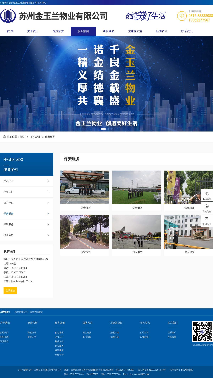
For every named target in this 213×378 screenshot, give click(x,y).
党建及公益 (135, 31)
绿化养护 (27, 235)
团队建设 (87, 332)
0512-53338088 (201, 15)
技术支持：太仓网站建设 (181, 370)
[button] (103, 129)
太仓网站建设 (36, 312)
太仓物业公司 (21, 312)
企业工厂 (27, 192)
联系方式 (172, 332)
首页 (22, 136)
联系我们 (187, 31)
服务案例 (83, 31)
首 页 (10, 31)
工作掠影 (87, 337)
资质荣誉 (58, 31)
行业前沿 (144, 337)
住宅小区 (27, 181)
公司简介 (4, 332)
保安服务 (27, 213)
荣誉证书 (32, 337)
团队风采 (108, 31)
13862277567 (199, 20)
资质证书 (32, 332)
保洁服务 (27, 224)
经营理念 (4, 341)
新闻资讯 (161, 31)
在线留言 (10, 290)
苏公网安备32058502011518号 (152, 370)
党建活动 (114, 332)
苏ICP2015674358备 (125, 370)
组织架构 (4, 337)
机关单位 (27, 203)
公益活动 (114, 337)
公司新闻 (144, 332)
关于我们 (33, 31)
